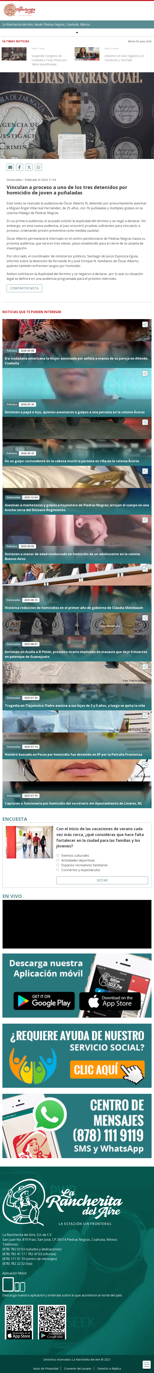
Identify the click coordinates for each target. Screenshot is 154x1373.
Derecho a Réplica (109, 1368)
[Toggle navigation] (146, 1364)
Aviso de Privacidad (45, 1368)
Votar (102, 880)
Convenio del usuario (77, 1368)
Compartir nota (24, 288)
